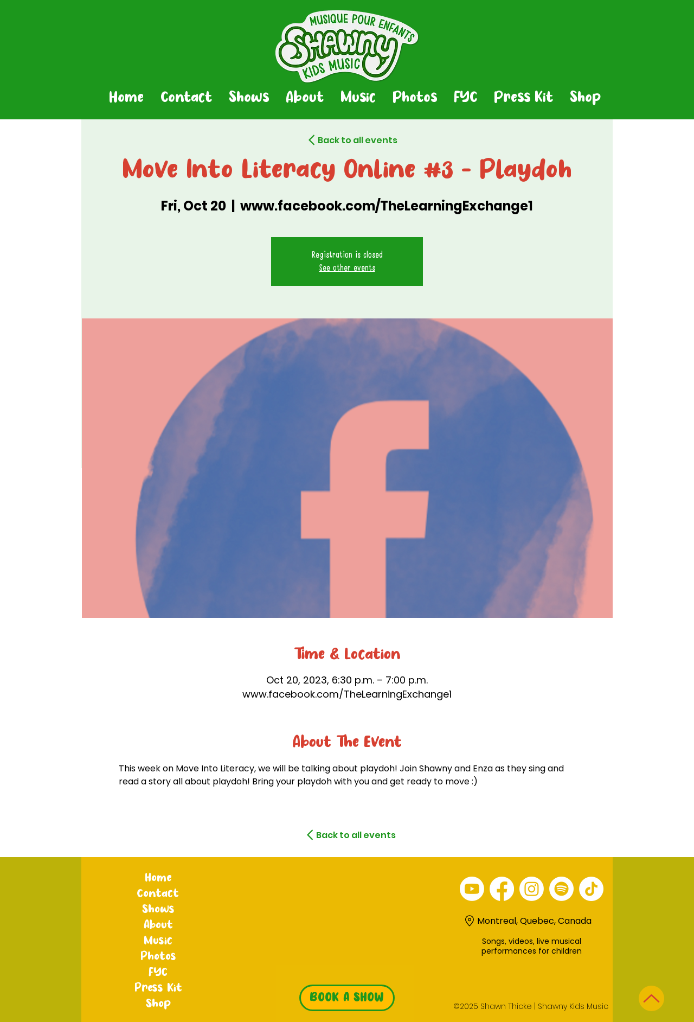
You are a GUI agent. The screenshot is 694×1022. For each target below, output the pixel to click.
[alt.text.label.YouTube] (472, 889)
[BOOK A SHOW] (347, 998)
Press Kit (158, 988)
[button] (248, 98)
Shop (158, 1004)
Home (158, 878)
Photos (158, 957)
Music (158, 941)
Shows (158, 910)
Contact (158, 894)
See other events (347, 268)
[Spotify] (561, 889)
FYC (158, 973)
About (158, 925)
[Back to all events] (338, 140)
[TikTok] (591, 889)
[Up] (651, 998)
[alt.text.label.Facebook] (502, 889)
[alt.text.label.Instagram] (531, 889)
